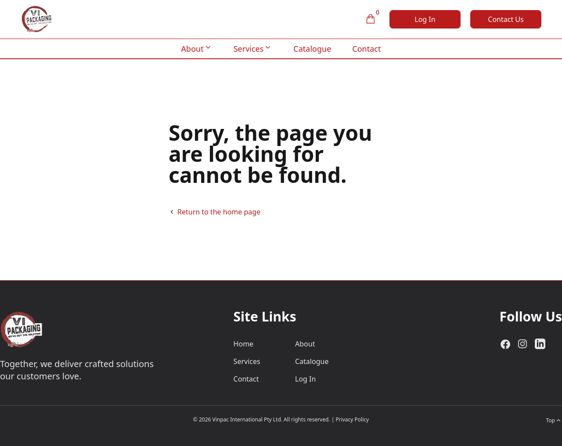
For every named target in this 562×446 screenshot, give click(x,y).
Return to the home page (218, 212)
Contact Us (505, 19)
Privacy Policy (352, 419)
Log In (424, 19)
